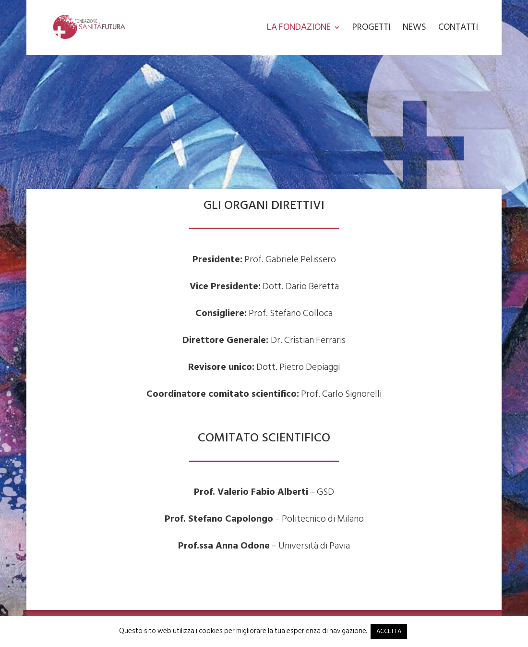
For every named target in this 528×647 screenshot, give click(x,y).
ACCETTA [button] (388, 631)
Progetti (371, 29)
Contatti (458, 29)
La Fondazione (299, 29)
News (414, 29)
